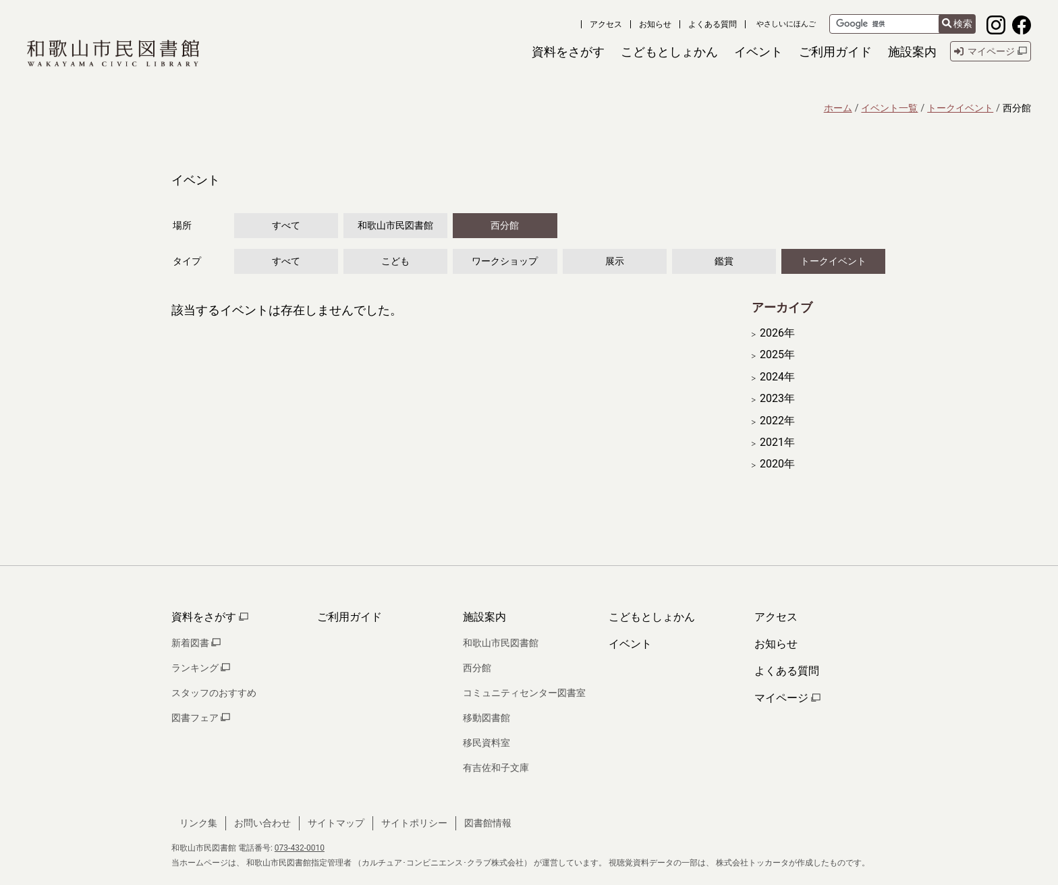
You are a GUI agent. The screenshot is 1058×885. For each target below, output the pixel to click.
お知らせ (655, 24)
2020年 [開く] (777, 464)
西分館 (505, 225)
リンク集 (198, 823)
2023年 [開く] (777, 399)
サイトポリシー (414, 823)
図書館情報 (487, 823)
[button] (568, 51)
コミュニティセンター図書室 (524, 692)
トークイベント (960, 108)
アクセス (606, 24)
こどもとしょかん (652, 616)
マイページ (787, 697)
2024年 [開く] (777, 377)
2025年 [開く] (777, 355)
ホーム (838, 108)
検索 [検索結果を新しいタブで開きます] (957, 24)
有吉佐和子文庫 (496, 767)
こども (395, 261)
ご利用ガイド (349, 616)
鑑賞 (724, 261)
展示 (614, 261)
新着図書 (196, 642)
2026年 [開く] (777, 333)
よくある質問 (712, 24)
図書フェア (200, 717)
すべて (286, 225)
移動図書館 (486, 717)
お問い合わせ (262, 823)
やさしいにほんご (786, 24)
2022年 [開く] (777, 421)
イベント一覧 (889, 108)
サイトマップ (336, 823)
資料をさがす (209, 616)
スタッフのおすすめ (213, 692)
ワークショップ (505, 261)
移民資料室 (486, 742)
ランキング (200, 667)
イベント (630, 643)
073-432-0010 (300, 848)
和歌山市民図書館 (395, 225)
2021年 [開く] (777, 442)
